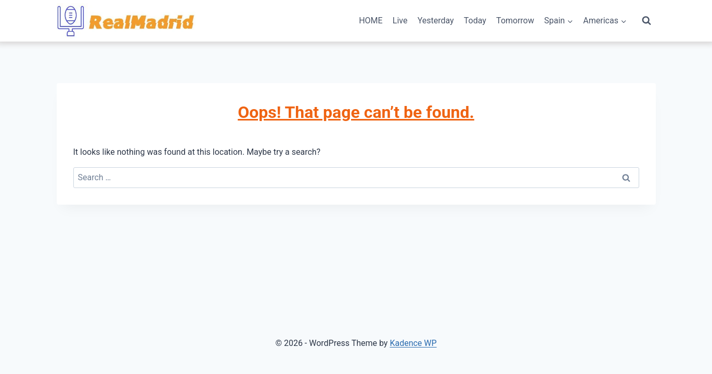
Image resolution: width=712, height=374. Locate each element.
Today (475, 20)
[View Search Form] (646, 20)
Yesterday (436, 20)
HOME (370, 20)
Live (400, 20)
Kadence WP (413, 343)
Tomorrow (515, 20)
